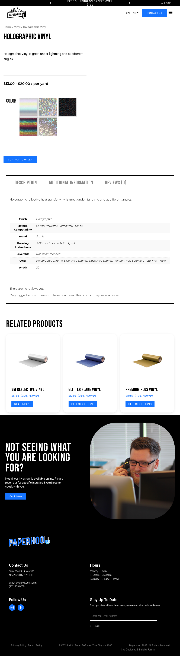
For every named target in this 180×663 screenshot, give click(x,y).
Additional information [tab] (71, 190)
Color (11, 108)
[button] (50, 3)
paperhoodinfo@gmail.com (23, 589)
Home (8, 34)
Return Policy (35, 652)
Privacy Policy (18, 652)
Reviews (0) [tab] (115, 190)
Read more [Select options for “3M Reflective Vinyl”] (22, 411)
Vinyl (17, 34)
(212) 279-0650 (16, 593)
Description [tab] (26, 190)
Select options (83, 411)
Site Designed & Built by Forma (138, 656)
